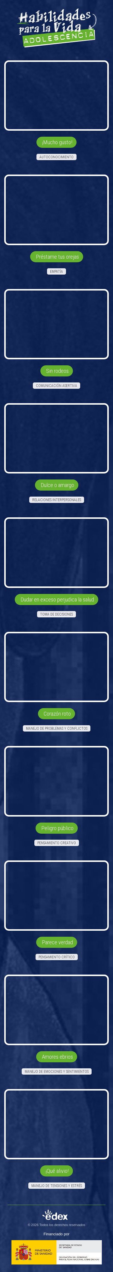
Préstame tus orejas (57, 256)
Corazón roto (57, 713)
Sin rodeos (57, 370)
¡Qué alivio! (57, 1170)
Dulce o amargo (57, 485)
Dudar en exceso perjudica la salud (57, 599)
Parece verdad (57, 942)
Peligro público (57, 828)
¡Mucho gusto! (57, 142)
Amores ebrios (57, 1056)
